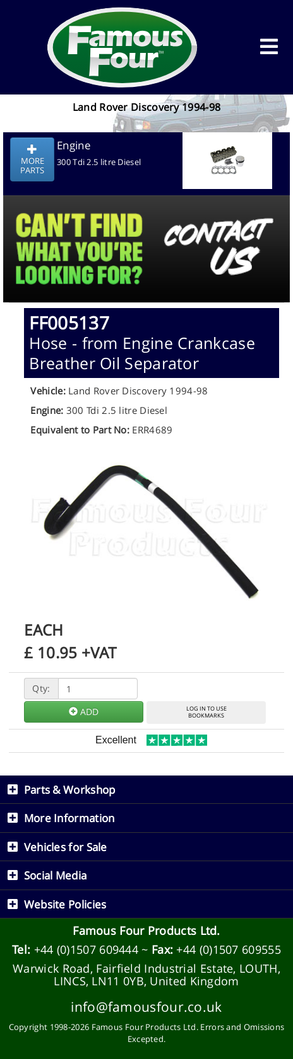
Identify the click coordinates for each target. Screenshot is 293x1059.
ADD (84, 712)
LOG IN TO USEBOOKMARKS (206, 711)
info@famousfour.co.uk (146, 1006)
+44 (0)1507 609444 (86, 949)
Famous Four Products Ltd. (146, 930)
